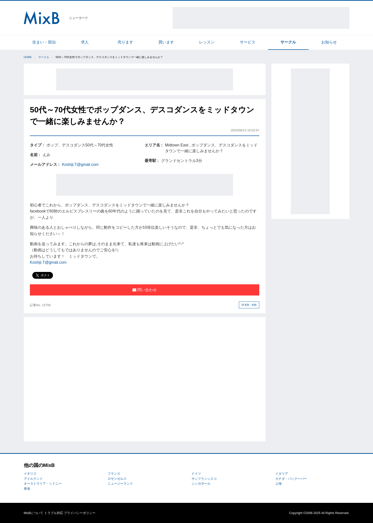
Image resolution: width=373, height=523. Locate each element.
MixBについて (33, 513)
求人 (85, 42)
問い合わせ (144, 290)
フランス (114, 473)
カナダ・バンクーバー (291, 479)
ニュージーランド (120, 483)
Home (28, 57)
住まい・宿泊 (44, 42)
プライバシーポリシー (79, 513)
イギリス (30, 473)
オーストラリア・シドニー (43, 483)
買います (166, 42)
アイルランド (33, 479)
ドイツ (196, 473)
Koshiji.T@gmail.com (80, 164)
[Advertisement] (261, 18)
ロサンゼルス (117, 479)
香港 (27, 488)
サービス (247, 42)
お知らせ (329, 42)
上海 (278, 483)
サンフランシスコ (204, 479)
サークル (288, 42)
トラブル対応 (53, 513)
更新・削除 (249, 305)
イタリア (281, 473)
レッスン (207, 42)
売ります (125, 42)
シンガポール (200, 483)
